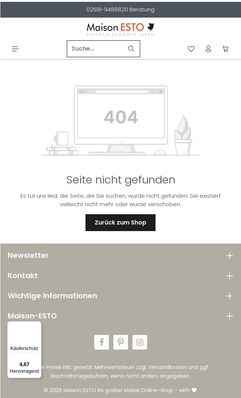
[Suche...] (95, 48)
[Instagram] (139, 342)
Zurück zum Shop (120, 222)
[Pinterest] (120, 342)
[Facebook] (101, 342)
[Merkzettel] (191, 49)
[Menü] (15, 49)
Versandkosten (168, 367)
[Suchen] (131, 48)
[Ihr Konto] (208, 49)
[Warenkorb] (226, 49)
